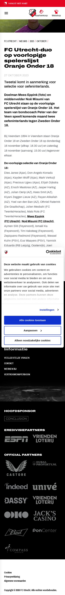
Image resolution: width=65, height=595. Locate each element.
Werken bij (10, 368)
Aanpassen (33, 330)
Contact (9, 363)
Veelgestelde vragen (16, 357)
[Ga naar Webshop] (56, 13)
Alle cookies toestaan (32, 320)
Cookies (8, 572)
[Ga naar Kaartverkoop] (41, 13)
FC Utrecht (10, 41)
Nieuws (23, 41)
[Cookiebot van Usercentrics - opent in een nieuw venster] (46, 252)
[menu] (6, 13)
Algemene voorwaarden (15, 580)
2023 (32, 41)
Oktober (41, 41)
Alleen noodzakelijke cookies (33, 340)
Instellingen (47, 309)
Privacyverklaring (12, 576)
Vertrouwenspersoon (17, 374)
